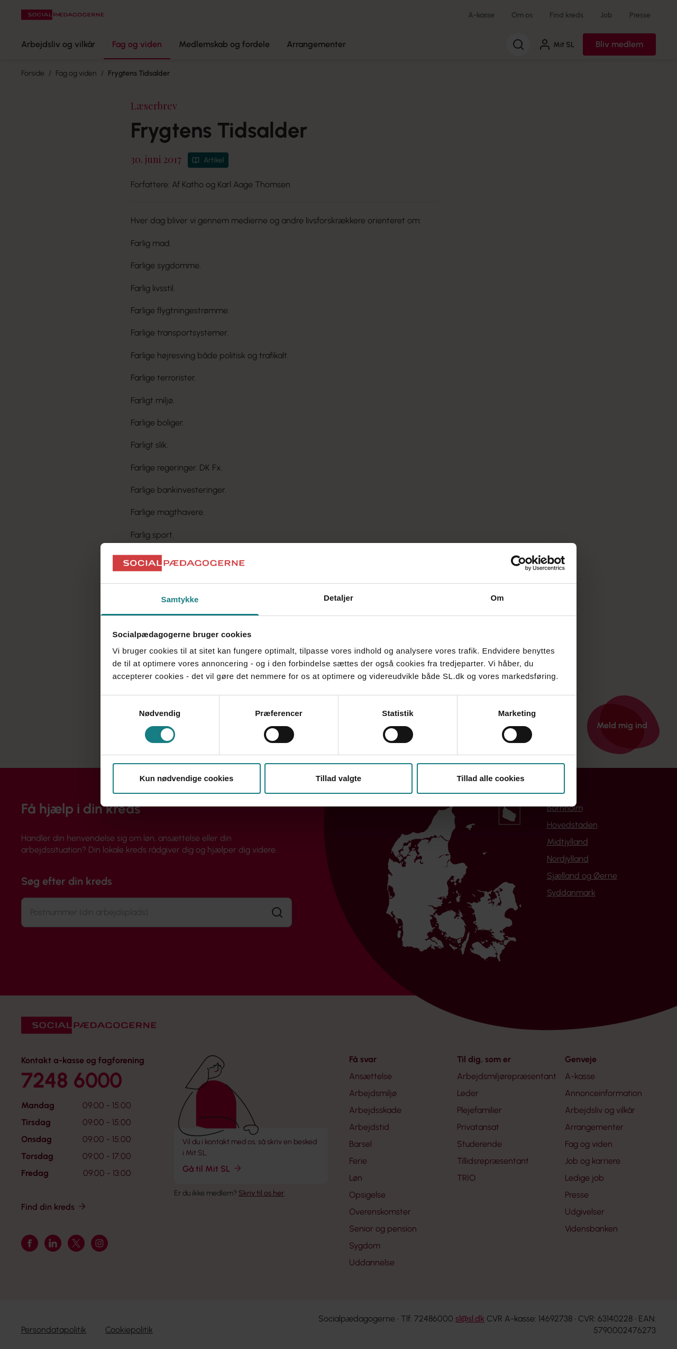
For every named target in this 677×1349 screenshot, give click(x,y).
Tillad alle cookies (490, 778)
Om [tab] (497, 597)
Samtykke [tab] (180, 599)
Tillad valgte (338, 778)
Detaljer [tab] (338, 597)
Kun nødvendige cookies (187, 778)
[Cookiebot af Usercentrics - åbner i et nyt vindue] (518, 563)
